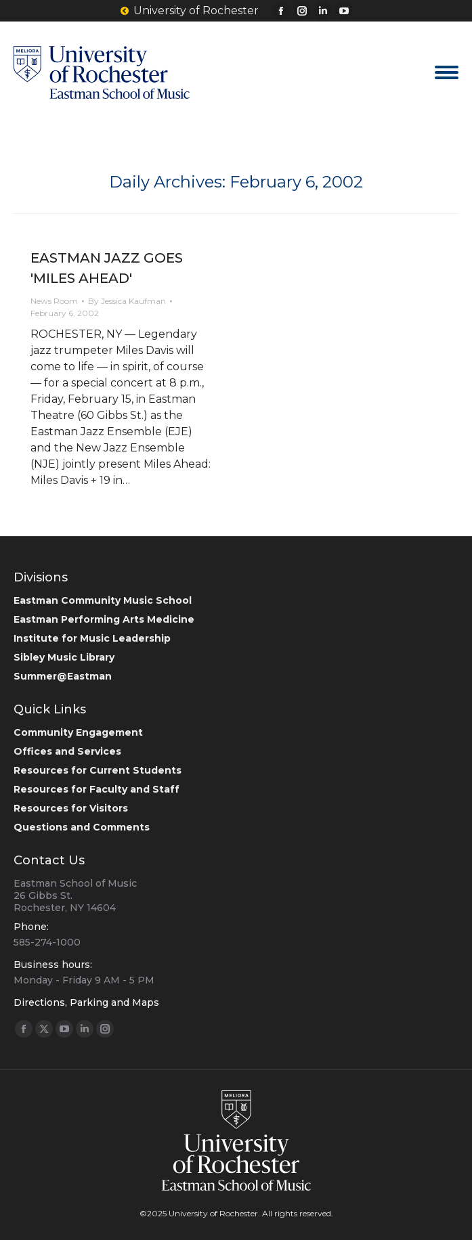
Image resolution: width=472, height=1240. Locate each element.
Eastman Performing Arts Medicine (104, 619)
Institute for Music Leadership (92, 638)
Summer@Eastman (63, 676)
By (127, 301)
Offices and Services (67, 751)
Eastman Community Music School (103, 600)
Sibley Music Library (64, 657)
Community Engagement (78, 732)
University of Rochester (189, 10)
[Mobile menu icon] (446, 72)
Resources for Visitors (71, 808)
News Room (54, 301)
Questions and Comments (82, 827)
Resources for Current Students (97, 770)
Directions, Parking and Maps (86, 1002)
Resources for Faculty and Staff (96, 789)
